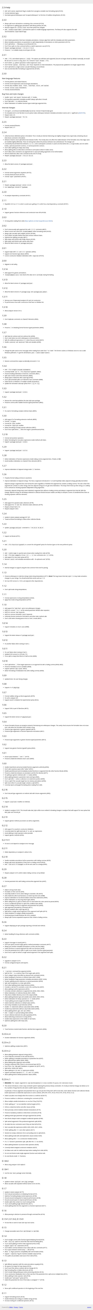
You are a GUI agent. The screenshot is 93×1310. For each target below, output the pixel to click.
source (89, 1307)
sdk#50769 (81, 113)
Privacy (16, 1307)
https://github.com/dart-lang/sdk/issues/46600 (38, 221)
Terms (21, 1307)
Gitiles (11, 1307)
